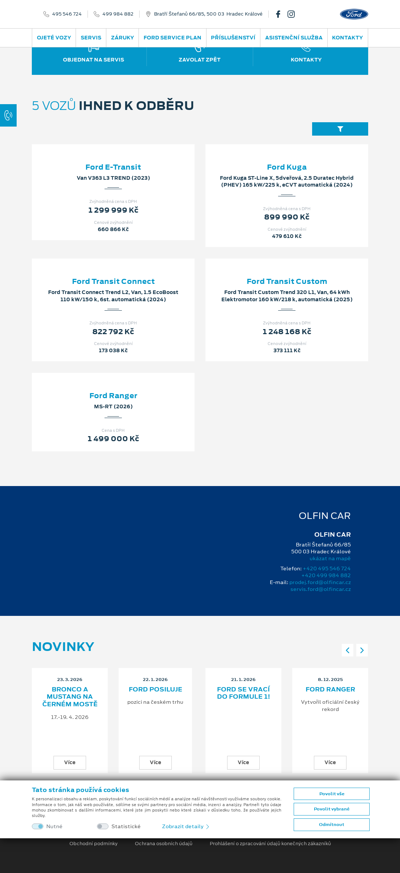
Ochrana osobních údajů (163, 843)
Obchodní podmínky (93, 843)
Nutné (54, 826)
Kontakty (347, 37)
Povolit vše (331, 794)
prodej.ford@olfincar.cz (320, 582)
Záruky (122, 37)
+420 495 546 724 (327, 568)
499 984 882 (117, 14)
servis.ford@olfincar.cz (320, 589)
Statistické (126, 826)
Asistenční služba (294, 37)
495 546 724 (67, 14)
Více (70, 762)
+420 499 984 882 (326, 575)
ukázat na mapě (330, 558)
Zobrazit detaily (186, 826)
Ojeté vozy (54, 37)
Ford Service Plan (172, 37)
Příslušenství (233, 37)
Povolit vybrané (331, 809)
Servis (91, 37)
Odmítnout (331, 824)
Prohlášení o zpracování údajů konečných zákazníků (270, 843)
